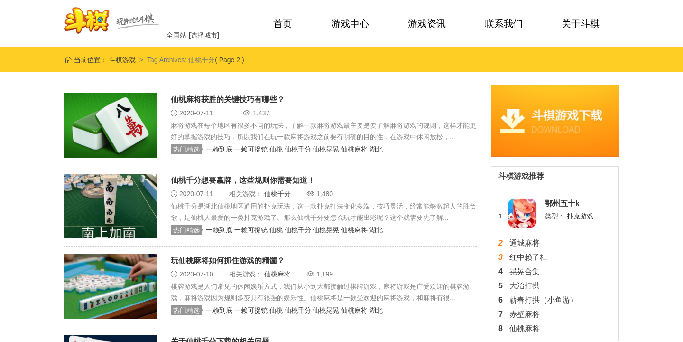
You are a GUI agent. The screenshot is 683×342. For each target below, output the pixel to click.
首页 (282, 24)
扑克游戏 (580, 216)
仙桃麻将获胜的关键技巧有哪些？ (228, 99)
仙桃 (277, 149)
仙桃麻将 (355, 149)
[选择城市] (204, 35)
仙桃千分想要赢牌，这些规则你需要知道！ (243, 180)
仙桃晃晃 (327, 149)
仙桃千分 (299, 149)
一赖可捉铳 (251, 149)
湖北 (376, 149)
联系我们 (504, 24)
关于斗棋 (581, 24)
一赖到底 (220, 149)
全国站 (176, 35)
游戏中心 (350, 24)
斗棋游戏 (121, 60)
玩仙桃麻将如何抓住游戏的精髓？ (228, 260)
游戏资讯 (427, 24)
